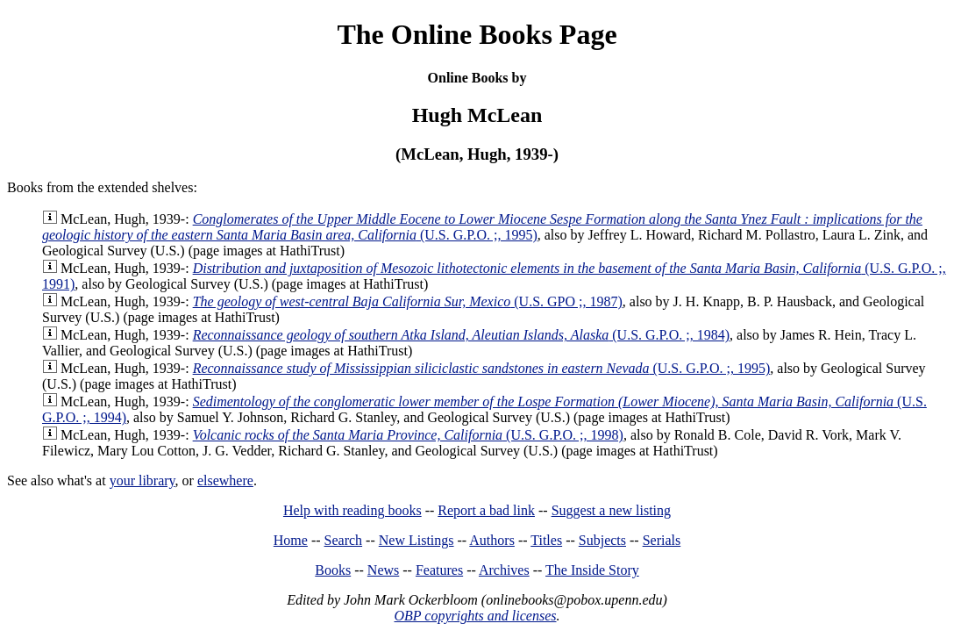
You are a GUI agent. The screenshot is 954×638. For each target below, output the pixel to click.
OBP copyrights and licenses (475, 615)
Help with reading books (352, 510)
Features (439, 570)
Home (291, 540)
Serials (662, 540)
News (383, 570)
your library (142, 480)
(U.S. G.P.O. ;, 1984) (461, 334)
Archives (504, 570)
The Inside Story (592, 570)
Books (333, 570)
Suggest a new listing (611, 510)
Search (343, 540)
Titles (546, 540)
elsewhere (225, 480)
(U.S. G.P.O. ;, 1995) (482, 226)
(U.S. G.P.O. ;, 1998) (408, 434)
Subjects (602, 540)
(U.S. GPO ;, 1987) (408, 301)
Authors (492, 540)
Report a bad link (486, 510)
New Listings (416, 540)
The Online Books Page (476, 34)
